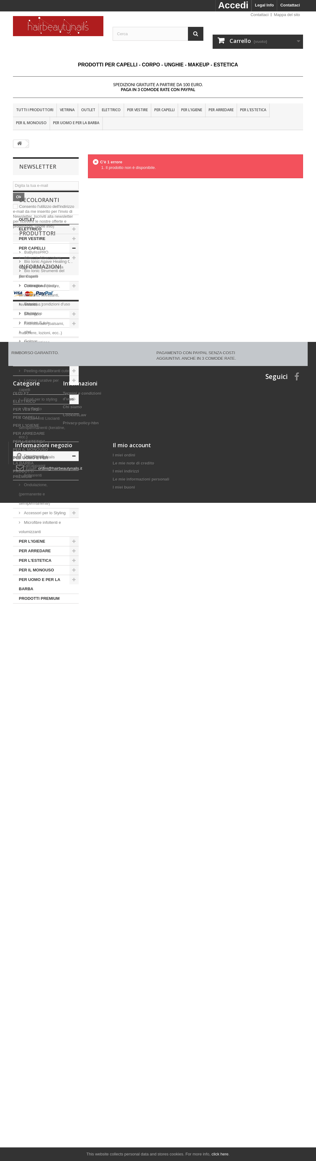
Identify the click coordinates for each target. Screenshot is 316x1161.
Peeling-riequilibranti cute (46, 418)
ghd (27, 765)
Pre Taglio (32, 456)
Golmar (30, 775)
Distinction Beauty (39, 719)
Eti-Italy (30, 747)
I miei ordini (124, 1089)
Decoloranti (34, 503)
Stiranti (29, 494)
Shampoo (32, 361)
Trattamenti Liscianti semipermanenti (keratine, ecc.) (42, 475)
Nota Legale (34, 841)
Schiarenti (33, 522)
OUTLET (88, 109)
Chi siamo (32, 860)
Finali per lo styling (40, 446)
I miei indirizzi (126, 1106)
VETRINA (67, 109)
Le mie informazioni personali (141, 1114)
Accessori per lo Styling (45, 560)
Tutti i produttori (34, 109)
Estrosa (30, 738)
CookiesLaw (74, 992)
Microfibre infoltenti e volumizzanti (40, 575)
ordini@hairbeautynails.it (60, 1103)
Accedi (233, 5)
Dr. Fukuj (31, 728)
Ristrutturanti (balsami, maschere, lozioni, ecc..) (41, 376)
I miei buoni (124, 1122)
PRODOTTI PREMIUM (39, 646)
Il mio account (132, 1079)
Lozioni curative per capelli (39, 433)
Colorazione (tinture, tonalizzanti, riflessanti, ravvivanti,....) (39, 342)
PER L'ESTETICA (253, 109)
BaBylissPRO (35, 686)
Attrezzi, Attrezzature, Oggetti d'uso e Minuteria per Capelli (41, 314)
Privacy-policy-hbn (81, 1000)
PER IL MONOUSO (31, 122)
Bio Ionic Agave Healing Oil (48, 695)
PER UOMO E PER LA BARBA (76, 122)
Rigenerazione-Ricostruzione (35, 395)
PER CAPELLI (164, 109)
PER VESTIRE (137, 109)
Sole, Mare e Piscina (42, 408)
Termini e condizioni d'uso (46, 851)
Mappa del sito (287, 14)
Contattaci (290, 5)
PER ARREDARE (221, 109)
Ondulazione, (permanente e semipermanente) (34, 541)
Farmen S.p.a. (36, 756)
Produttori (37, 669)
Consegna (33, 832)
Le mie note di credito (133, 1098)
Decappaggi (35, 513)
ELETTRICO (111, 109)
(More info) (44, 226)
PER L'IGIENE (191, 109)
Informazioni (40, 816)
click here (219, 1154)
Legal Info (264, 5)
